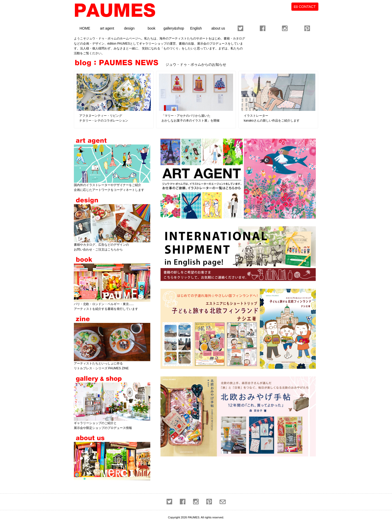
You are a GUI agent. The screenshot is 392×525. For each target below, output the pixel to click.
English (196, 28)
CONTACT (307, 7)
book (151, 28)
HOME (84, 28)
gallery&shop (174, 28)
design (129, 28)
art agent (107, 28)
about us (218, 28)
